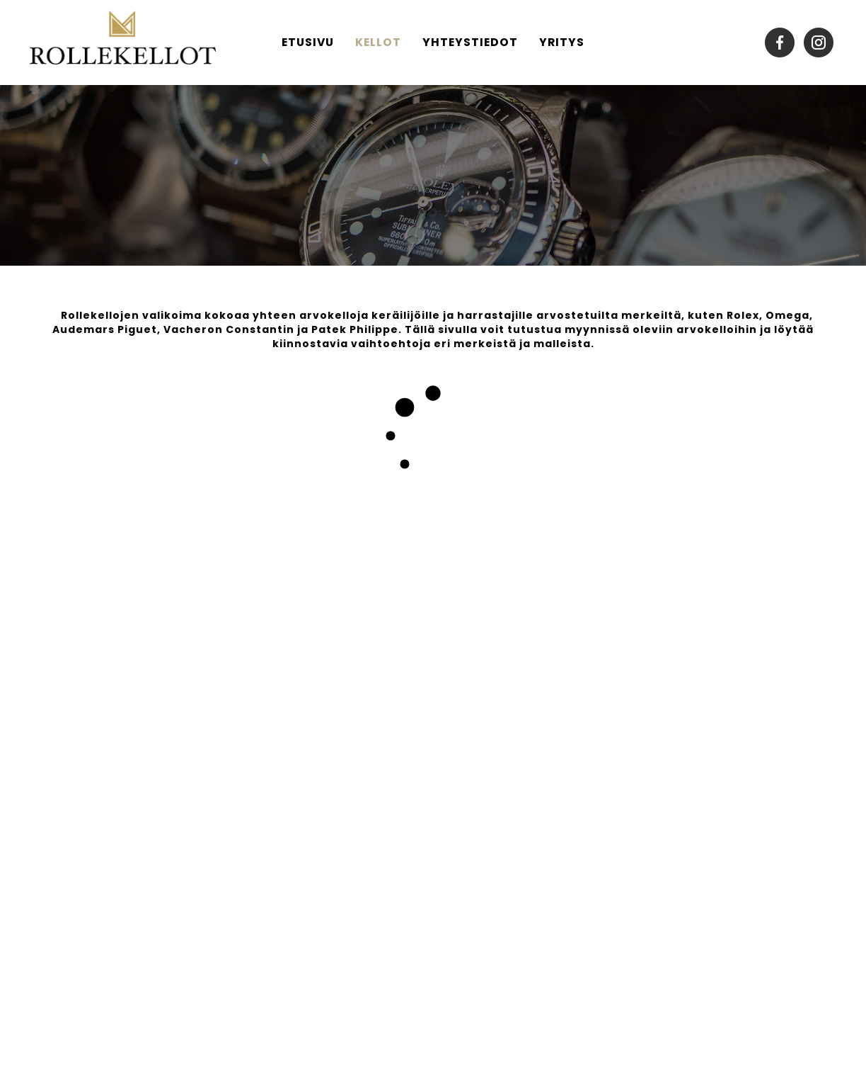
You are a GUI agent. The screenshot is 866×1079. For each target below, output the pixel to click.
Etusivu (308, 42)
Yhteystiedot (470, 42)
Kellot (378, 42)
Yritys (561, 42)
